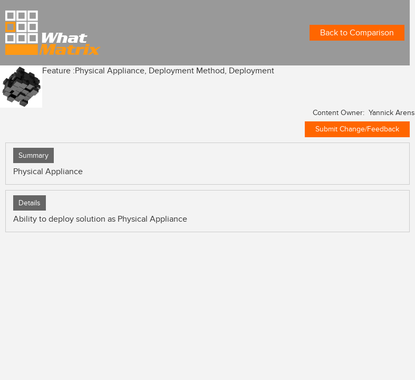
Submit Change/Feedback (357, 129)
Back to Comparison (357, 32)
